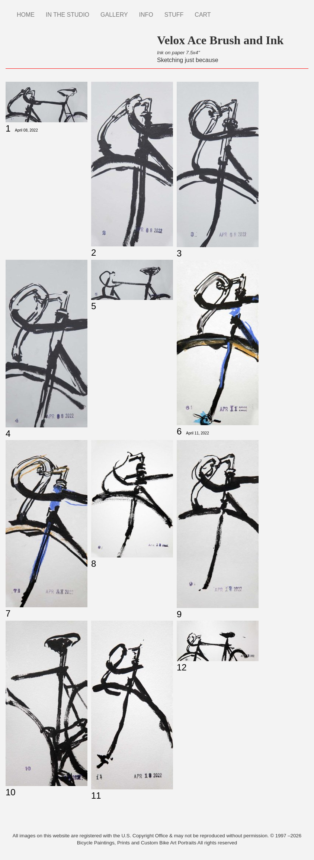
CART (203, 15)
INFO (146, 15)
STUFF (174, 15)
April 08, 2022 (26, 130)
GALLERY (114, 15)
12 (182, 667)
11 (96, 796)
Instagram (222, 11)
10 (11, 792)
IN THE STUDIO (67, 15)
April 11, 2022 (197, 433)
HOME (26, 15)
